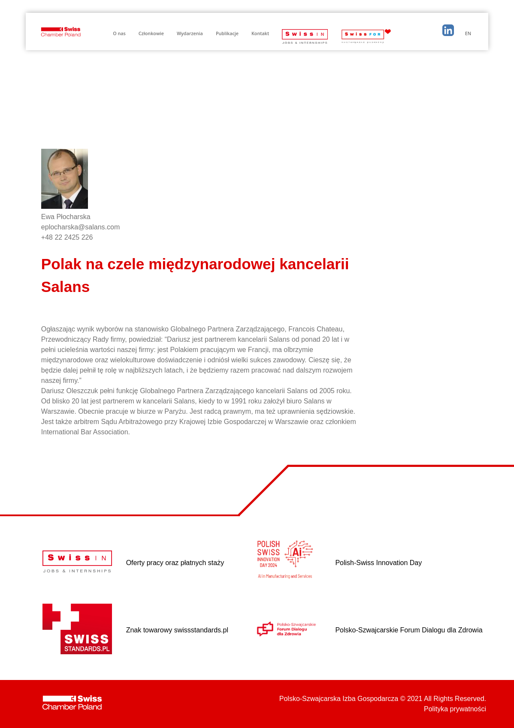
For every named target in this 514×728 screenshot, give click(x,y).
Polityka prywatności (455, 709)
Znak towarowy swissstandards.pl (177, 630)
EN (468, 33)
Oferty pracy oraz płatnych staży (175, 562)
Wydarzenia (190, 33)
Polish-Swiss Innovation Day (378, 562)
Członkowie (151, 33)
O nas (119, 33)
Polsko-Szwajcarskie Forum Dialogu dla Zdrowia (408, 630)
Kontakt (260, 33)
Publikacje (227, 33)
